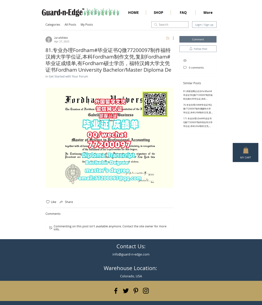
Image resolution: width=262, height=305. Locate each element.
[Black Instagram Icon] (146, 291)
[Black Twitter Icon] (126, 291)
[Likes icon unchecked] (47, 202)
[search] (169, 24)
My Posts (87, 25)
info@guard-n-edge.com (131, 254)
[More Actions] (171, 38)
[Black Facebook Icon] (116, 291)
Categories (52, 25)
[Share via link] (66, 202)
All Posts (70, 25)
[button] (246, 150)
